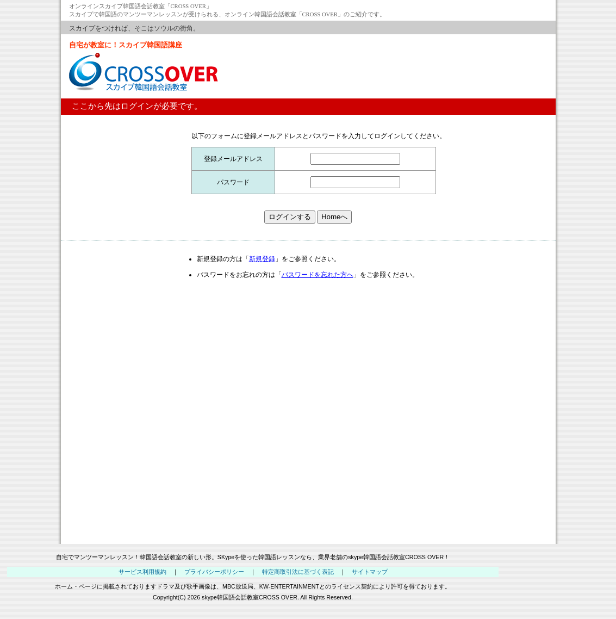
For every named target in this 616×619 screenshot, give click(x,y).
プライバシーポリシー (214, 571)
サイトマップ (370, 571)
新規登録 (262, 259)
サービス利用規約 (142, 571)
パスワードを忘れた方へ (317, 274)
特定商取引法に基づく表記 (298, 571)
